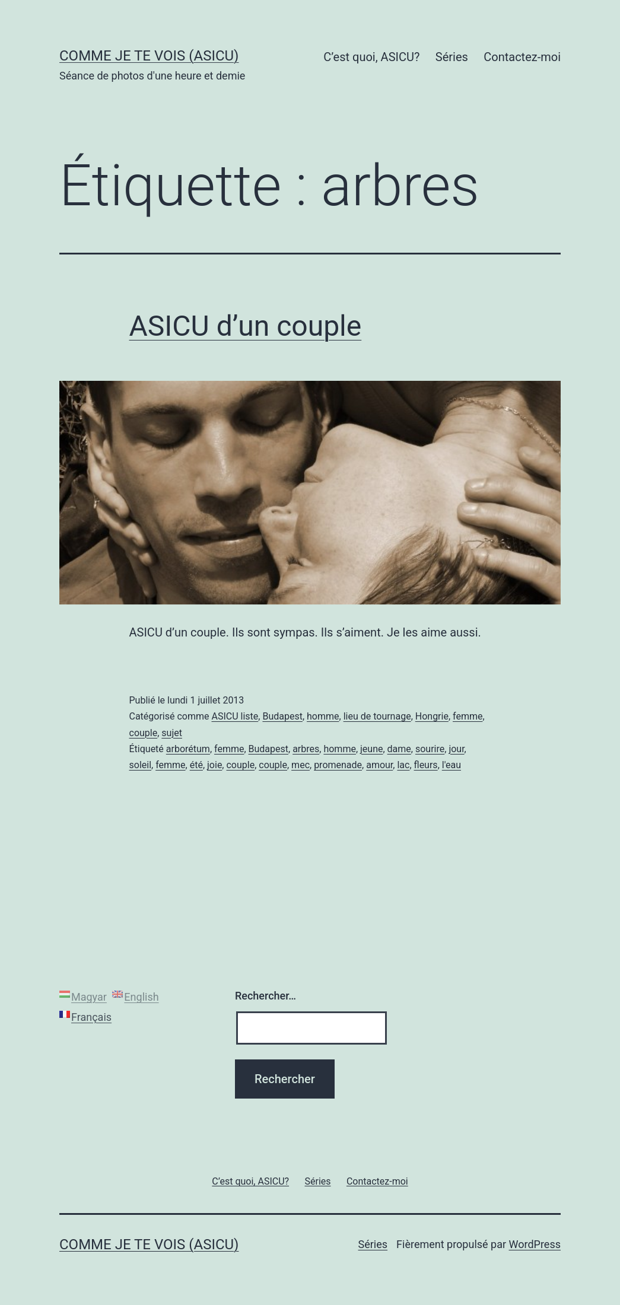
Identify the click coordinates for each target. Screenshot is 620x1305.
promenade (338, 765)
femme (467, 716)
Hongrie (432, 716)
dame (399, 749)
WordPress (535, 1244)
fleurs (426, 765)
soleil (140, 765)
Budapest (282, 716)
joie (214, 765)
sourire (429, 749)
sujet (171, 733)
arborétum (188, 749)
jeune (371, 749)
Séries (451, 57)
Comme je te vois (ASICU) (149, 55)
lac (403, 765)
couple (143, 733)
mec (300, 765)
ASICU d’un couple (245, 326)
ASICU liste (234, 716)
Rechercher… (265, 995)
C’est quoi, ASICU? (371, 57)
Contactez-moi (522, 57)
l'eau (451, 765)
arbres (305, 749)
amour (379, 765)
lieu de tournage (377, 716)
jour (456, 749)
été (196, 765)
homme (323, 716)
